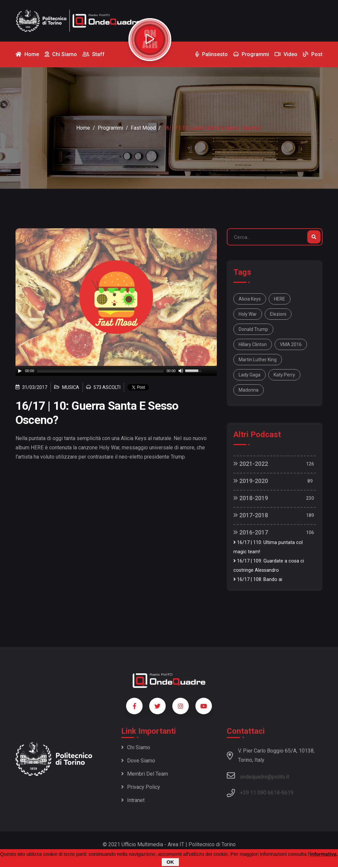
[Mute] (181, 370)
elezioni (278, 314)
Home (83, 128)
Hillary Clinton (253, 344)
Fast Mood (143, 128)
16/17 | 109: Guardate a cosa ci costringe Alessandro (268, 565)
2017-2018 (250, 515)
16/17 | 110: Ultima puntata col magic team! (268, 547)
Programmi (110, 128)
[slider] (100, 370)
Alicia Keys (250, 299)
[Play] (19, 370)
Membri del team (144, 774)
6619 (287, 792)
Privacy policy (140, 787)
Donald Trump (253, 329)
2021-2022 (250, 463)
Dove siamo (138, 760)
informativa (323, 854)
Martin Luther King (258, 359)
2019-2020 (250, 480)
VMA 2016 (291, 344)
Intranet (133, 800)
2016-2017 (250, 532)
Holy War (248, 314)
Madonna (248, 390)
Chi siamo (135, 747)
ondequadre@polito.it (258, 775)
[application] (116, 371)
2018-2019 (250, 498)
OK (170, 862)
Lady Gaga (249, 374)
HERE (279, 299)
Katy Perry (284, 374)
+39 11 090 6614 (260, 792)
